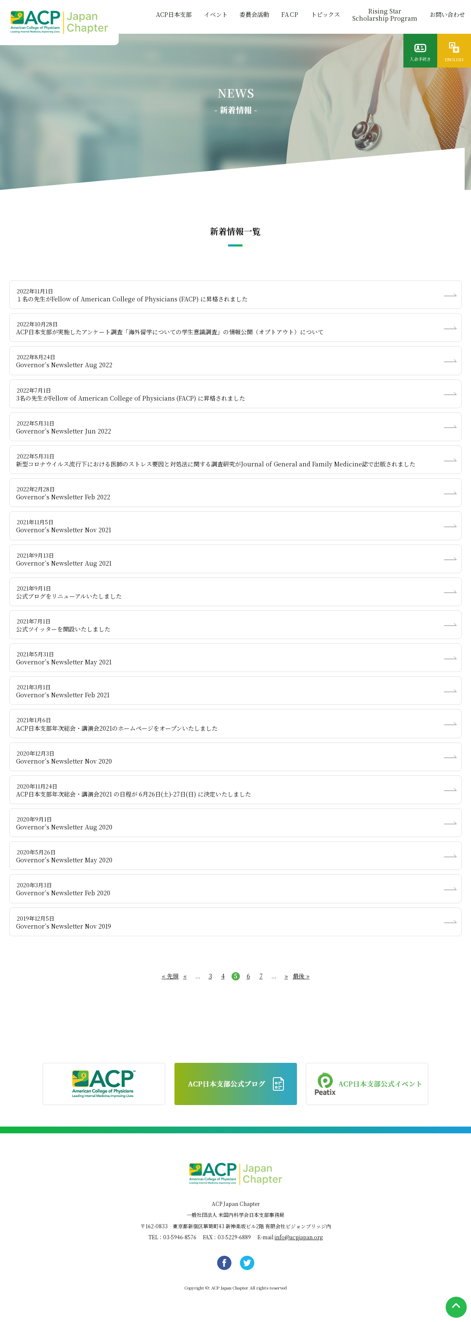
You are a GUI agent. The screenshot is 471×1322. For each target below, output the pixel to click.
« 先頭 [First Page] (170, 976)
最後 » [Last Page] (301, 976)
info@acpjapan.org (299, 1237)
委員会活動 (252, 15)
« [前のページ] (185, 976)
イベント (212, 15)
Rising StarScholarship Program (384, 16)
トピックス (324, 15)
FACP (288, 15)
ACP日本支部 (170, 15)
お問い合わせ (447, 15)
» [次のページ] (286, 976)
